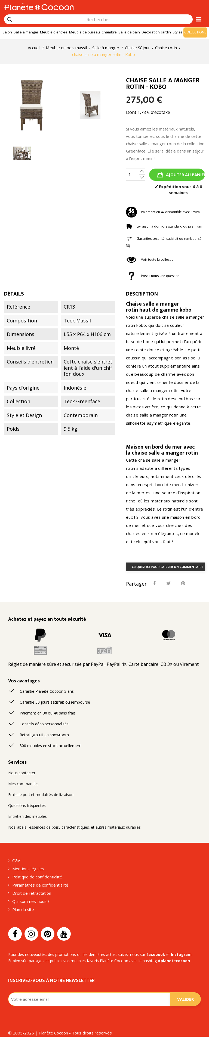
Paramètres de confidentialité (40, 885)
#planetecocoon (174, 960)
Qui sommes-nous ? (31, 901)
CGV (16, 860)
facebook (155, 954)
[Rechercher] (10, 19)
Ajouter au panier (185, 174)
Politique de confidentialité (37, 877)
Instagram (181, 954)
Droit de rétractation (31, 893)
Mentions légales (28, 868)
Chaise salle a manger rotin (152, 307)
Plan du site (23, 909)
